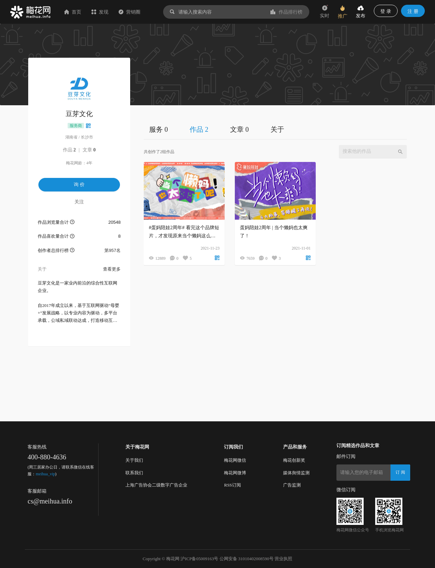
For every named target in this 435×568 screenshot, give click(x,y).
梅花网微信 (235, 460)
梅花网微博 (235, 472)
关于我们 (134, 460)
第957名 (112, 250)
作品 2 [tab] (199, 129)
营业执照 (283, 558)
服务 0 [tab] (158, 129)
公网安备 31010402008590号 (247, 558)
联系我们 (134, 472)
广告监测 (292, 485)
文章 (89, 149)
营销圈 (129, 12)
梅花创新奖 (294, 460)
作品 (69, 149)
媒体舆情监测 (296, 472)
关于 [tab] (277, 129)
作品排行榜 (286, 12)
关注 (79, 201)
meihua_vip (45, 474)
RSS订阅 (232, 485)
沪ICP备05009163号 (199, 558)
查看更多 (112, 269)
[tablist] (275, 129)
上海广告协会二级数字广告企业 (156, 485)
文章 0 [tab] (239, 129)
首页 (72, 12)
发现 (99, 12)
